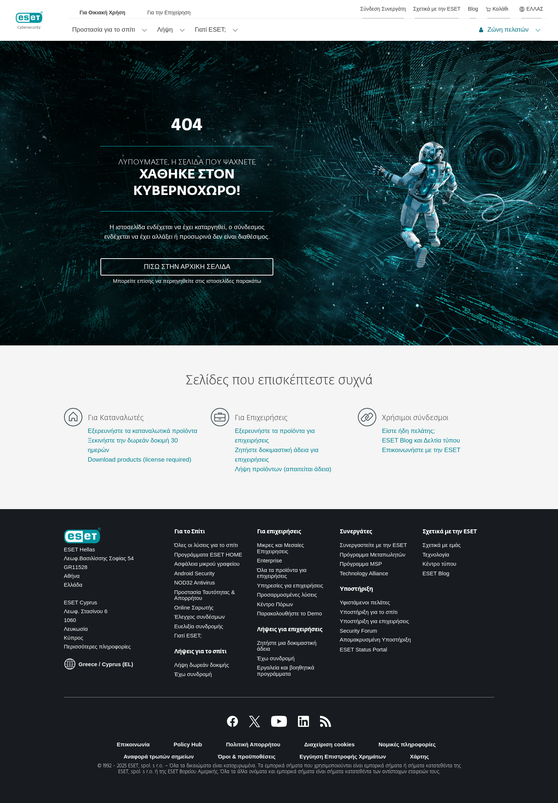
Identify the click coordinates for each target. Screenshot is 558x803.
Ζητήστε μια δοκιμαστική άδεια (287, 646)
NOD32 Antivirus (194, 582)
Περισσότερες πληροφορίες (97, 646)
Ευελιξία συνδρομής (198, 626)
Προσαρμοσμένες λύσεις (287, 594)
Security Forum (358, 631)
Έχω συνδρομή (193, 674)
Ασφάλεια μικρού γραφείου (207, 564)
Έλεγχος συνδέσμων (199, 617)
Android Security (194, 573)
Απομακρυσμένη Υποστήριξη (375, 639)
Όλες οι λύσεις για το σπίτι (206, 545)
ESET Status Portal (363, 649)
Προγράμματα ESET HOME (208, 554)
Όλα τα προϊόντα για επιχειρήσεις (282, 573)
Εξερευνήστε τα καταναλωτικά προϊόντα (143, 430)
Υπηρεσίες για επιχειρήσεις (290, 585)
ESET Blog (436, 573)
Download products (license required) (140, 459)
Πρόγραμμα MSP (361, 564)
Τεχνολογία (436, 554)
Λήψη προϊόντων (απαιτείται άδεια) (283, 469)
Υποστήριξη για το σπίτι (369, 612)
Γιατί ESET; (188, 635)
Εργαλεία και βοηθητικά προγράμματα (285, 670)
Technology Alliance (364, 573)
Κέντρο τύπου (439, 564)
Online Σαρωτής (194, 607)
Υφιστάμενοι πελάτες (365, 602)
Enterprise (269, 560)
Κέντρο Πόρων (275, 604)
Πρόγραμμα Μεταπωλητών (372, 554)
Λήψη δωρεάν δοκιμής (201, 665)
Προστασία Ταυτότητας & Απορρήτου (204, 595)
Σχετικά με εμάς (442, 545)
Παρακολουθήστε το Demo (289, 613)
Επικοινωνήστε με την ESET (421, 450)
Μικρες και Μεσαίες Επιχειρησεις (280, 548)
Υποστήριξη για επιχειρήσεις (374, 621)
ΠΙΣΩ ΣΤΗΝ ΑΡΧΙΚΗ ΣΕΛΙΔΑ (187, 266)
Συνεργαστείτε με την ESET (373, 545)
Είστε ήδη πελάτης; (408, 430)
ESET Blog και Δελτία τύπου (421, 440)
